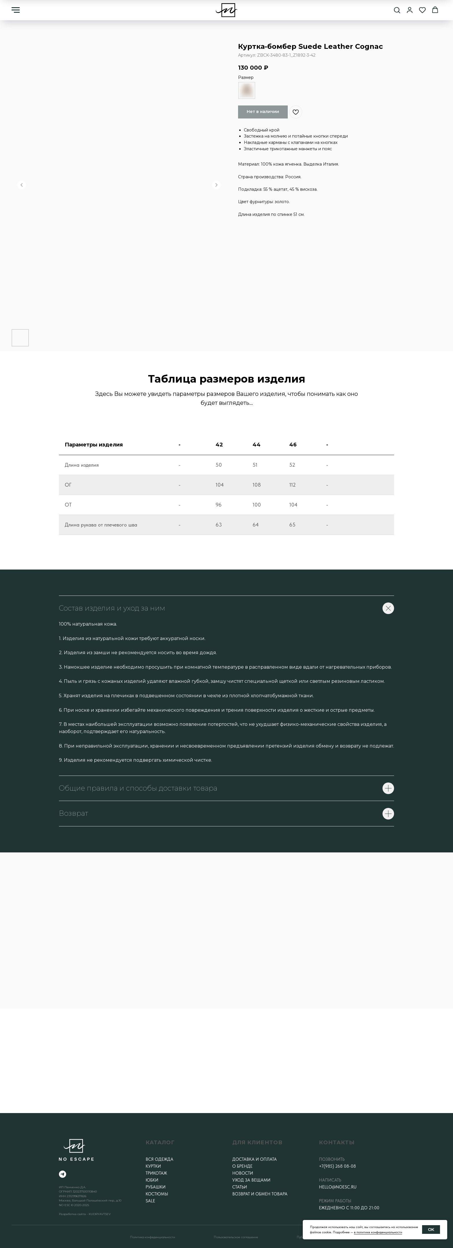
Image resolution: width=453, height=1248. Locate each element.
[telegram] (62, 1174)
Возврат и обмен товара (259, 1194)
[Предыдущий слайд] (21, 185)
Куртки (153, 1166)
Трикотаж (156, 1173)
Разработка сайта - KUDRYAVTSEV (85, 1214)
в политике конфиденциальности (378, 1232)
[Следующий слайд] (216, 185)
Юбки (152, 1180)
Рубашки (156, 1187)
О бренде (242, 1166)
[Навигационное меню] (16, 10)
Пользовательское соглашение (236, 1237)
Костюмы (157, 1194)
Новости (242, 1173)
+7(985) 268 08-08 (337, 1166)
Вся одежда (159, 1159)
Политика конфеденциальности (152, 1237)
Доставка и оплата (254, 1159)
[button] (396, 9)
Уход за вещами (251, 1180)
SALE (150, 1201)
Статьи (239, 1187)
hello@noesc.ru (338, 1187)
